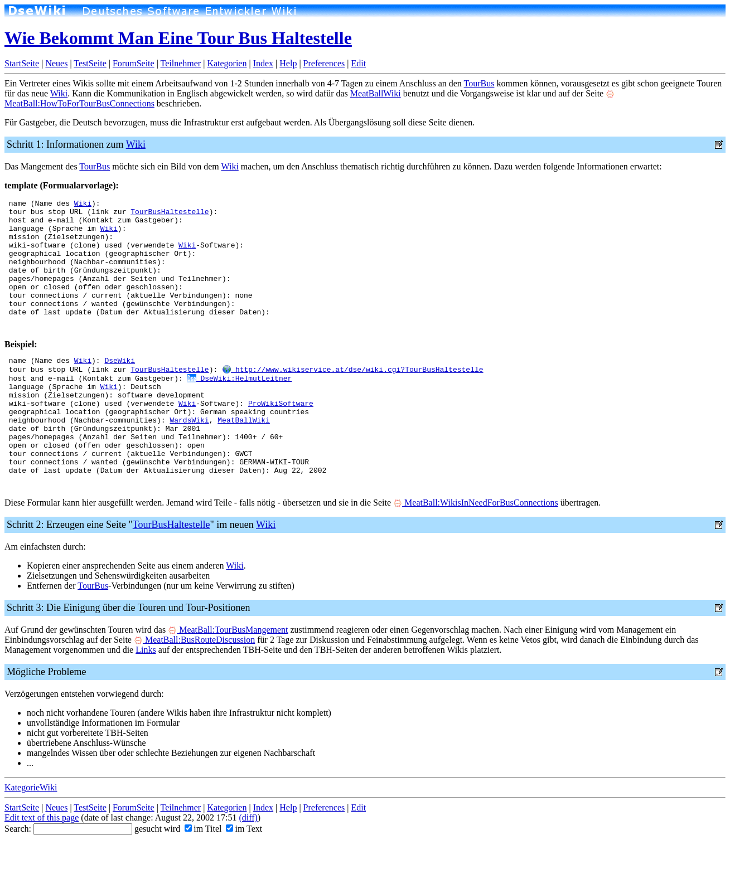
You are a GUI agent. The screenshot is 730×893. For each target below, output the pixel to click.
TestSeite (90, 63)
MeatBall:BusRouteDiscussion (194, 688)
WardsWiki (189, 457)
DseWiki (119, 387)
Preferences (324, 63)
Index (263, 63)
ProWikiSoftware (280, 437)
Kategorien (226, 63)
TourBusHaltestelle (169, 215)
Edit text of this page (41, 866)
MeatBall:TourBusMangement (228, 678)
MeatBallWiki (375, 93)
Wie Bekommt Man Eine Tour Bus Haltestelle (178, 38)
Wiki (58, 93)
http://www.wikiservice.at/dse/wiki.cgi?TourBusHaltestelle (352, 397)
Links (146, 698)
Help (288, 63)
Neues (56, 63)
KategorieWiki (30, 836)
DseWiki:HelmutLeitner (239, 407)
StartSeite (21, 63)
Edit (358, 63)
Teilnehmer (181, 63)
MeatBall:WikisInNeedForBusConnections (475, 551)
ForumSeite (133, 63)
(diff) (248, 866)
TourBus (479, 83)
